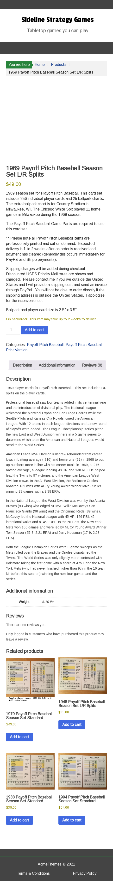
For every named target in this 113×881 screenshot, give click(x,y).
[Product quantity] (13, 330)
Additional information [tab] (57, 365)
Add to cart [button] (19, 737)
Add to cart (34, 330)
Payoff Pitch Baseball (45, 345)
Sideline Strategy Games (58, 19)
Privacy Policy (84, 873)
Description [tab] (22, 365)
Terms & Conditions (33, 873)
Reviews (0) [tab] (92, 365)
